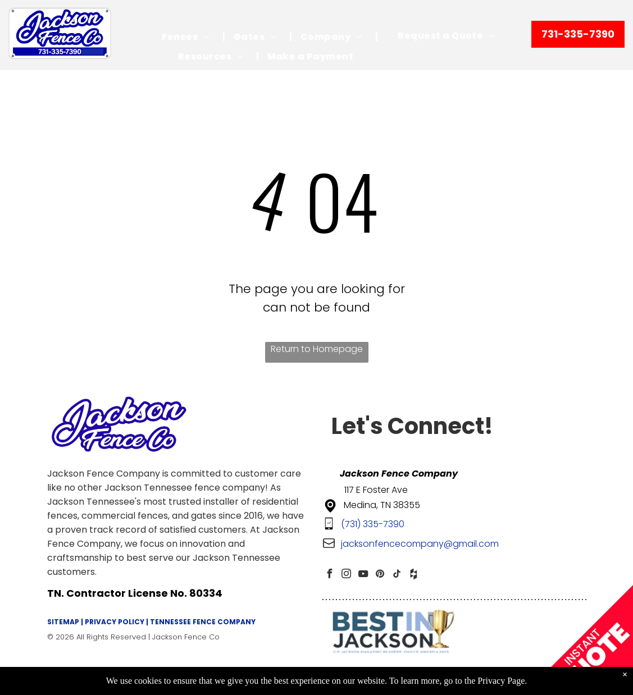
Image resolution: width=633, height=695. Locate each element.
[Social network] (414, 575)
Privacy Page (501, 680)
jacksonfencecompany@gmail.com (420, 543)
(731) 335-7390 (372, 524)
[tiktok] (397, 575)
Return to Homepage (317, 348)
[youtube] (363, 575)
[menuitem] (189, 37)
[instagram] (346, 575)
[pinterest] (380, 575)
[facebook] (329, 575)
